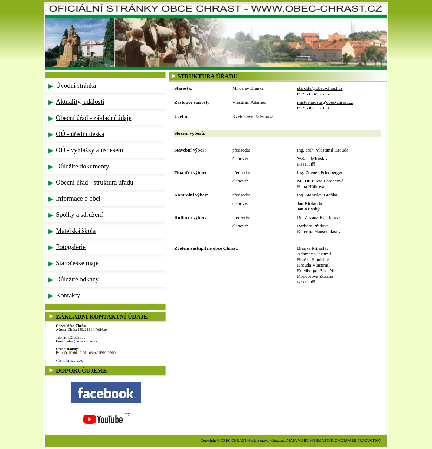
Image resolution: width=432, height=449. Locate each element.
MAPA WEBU (298, 440)
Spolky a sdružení (79, 214)
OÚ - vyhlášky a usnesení (89, 150)
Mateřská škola (76, 230)
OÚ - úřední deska (80, 134)
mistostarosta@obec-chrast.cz (325, 102)
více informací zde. (69, 360)
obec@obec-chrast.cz (82, 341)
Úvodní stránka (76, 85)
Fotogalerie (71, 246)
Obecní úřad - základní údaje (94, 117)
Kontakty (68, 295)
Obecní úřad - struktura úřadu (94, 182)
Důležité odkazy (77, 279)
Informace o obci (78, 198)
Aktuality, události (80, 101)
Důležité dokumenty (82, 166)
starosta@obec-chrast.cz (320, 88)
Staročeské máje (77, 263)
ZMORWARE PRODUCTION (358, 440)
